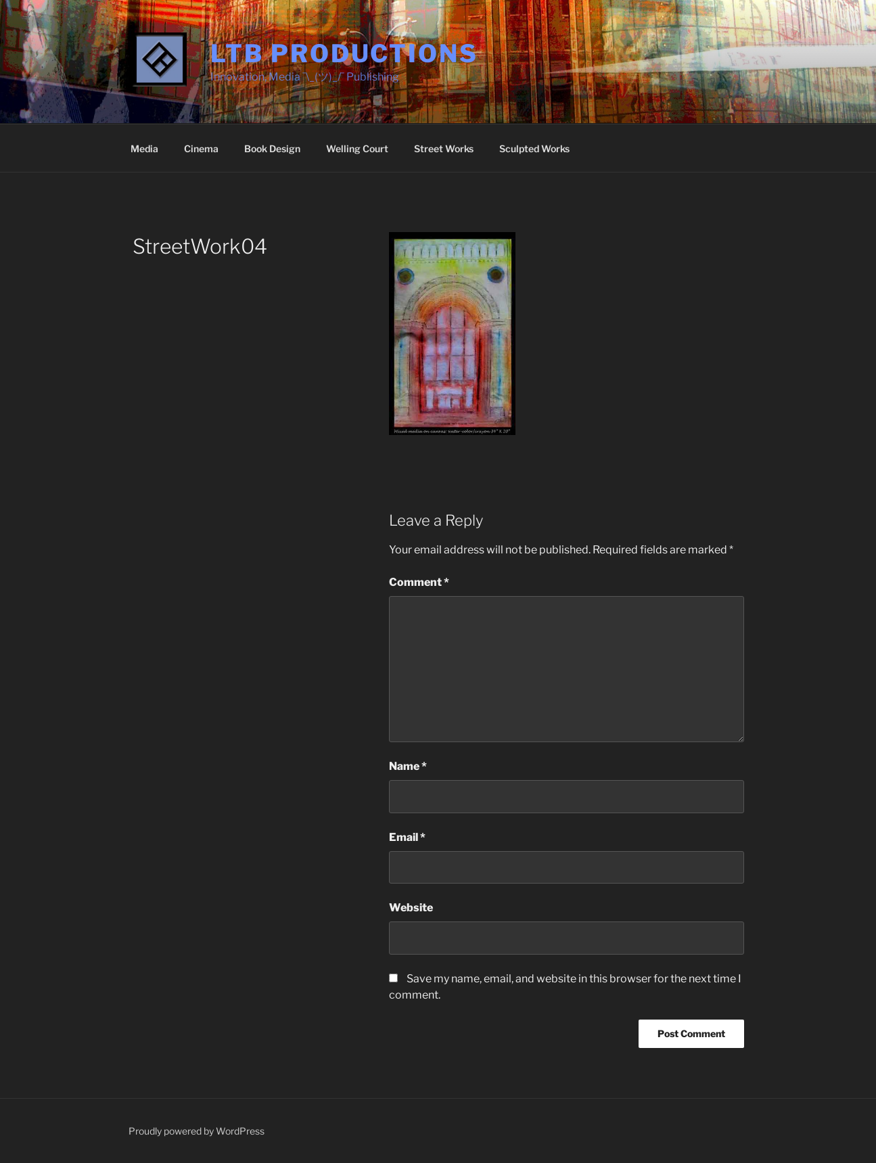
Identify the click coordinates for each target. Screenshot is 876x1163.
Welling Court (357, 148)
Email (407, 837)
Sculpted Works (534, 148)
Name (408, 766)
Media (144, 148)
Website (411, 907)
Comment (419, 582)
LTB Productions (344, 53)
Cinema (201, 148)
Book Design (272, 148)
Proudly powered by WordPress (196, 1131)
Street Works (444, 148)
